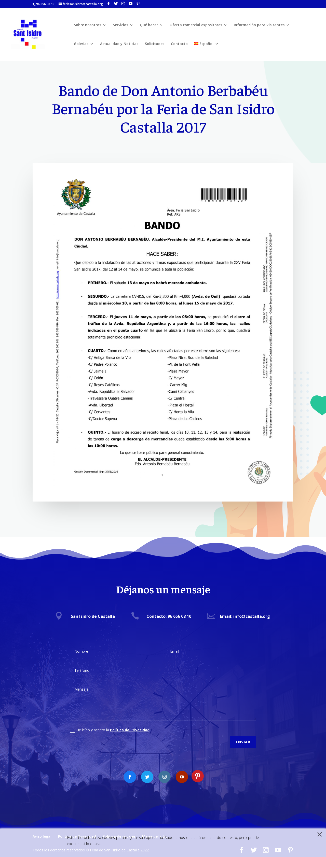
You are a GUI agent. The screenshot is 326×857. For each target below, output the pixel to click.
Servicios (120, 25)
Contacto (179, 44)
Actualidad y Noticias (119, 44)
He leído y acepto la (110, 724)
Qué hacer (149, 25)
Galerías (81, 44)
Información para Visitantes (259, 25)
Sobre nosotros (87, 25)
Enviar (243, 736)
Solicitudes (154, 44)
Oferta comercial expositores (196, 25)
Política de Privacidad (130, 724)
